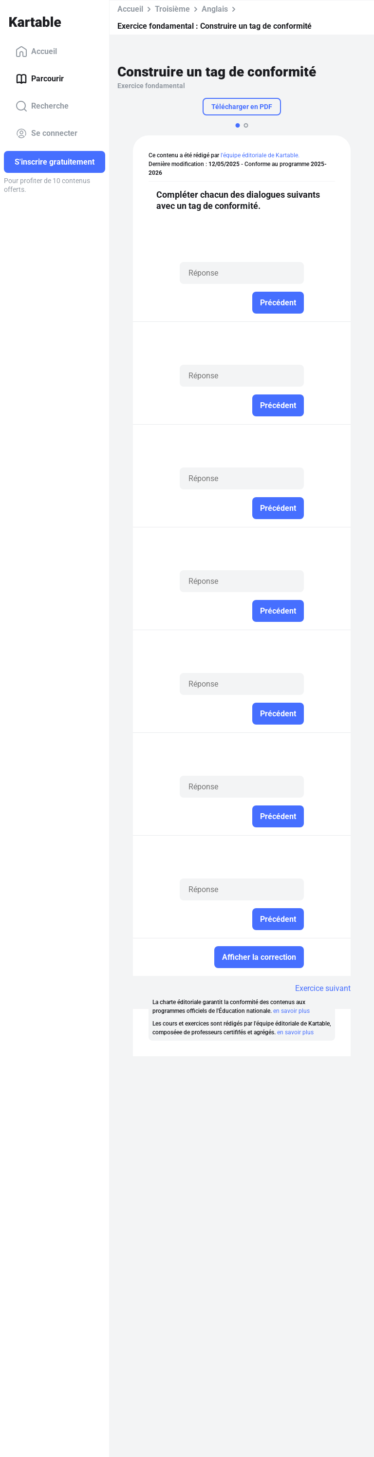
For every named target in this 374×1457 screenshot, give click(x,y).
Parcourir (40, 79)
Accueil (36, 51)
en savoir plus (291, 1011)
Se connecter (46, 133)
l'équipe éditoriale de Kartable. (260, 155)
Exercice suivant (323, 988)
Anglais (215, 9)
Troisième (172, 9)
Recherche (42, 106)
